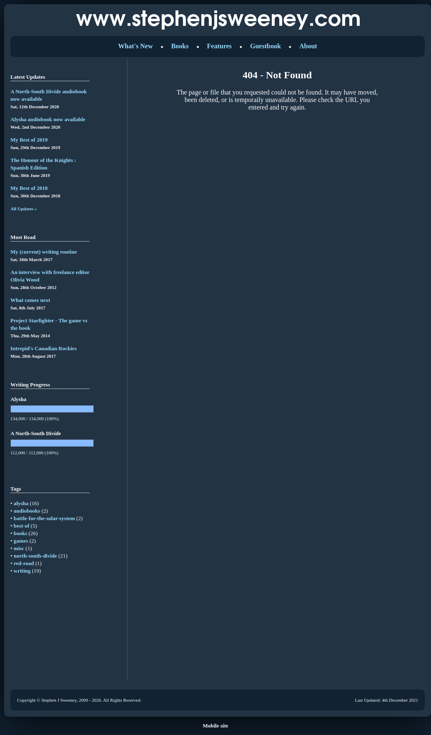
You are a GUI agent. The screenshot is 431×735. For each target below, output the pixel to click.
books (21, 533)
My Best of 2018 (29, 188)
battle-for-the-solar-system (44, 518)
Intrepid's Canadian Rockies (43, 348)
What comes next (30, 300)
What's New (135, 46)
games (21, 541)
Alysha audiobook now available (47, 119)
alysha (21, 503)
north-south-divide (35, 556)
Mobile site (215, 726)
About (308, 46)
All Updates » (23, 208)
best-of (22, 526)
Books (180, 46)
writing (22, 571)
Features (219, 46)
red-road (24, 563)
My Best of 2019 (29, 140)
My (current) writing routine (43, 252)
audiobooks (27, 511)
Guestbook (265, 46)
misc (19, 548)
